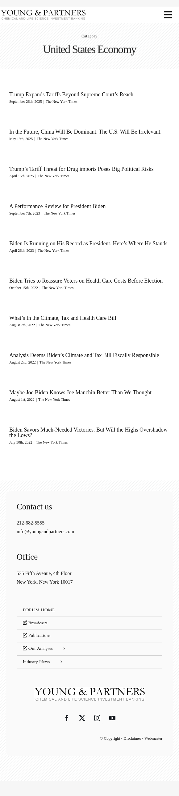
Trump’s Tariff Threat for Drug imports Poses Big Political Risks (81, 169)
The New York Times (61, 101)
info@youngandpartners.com (45, 531)
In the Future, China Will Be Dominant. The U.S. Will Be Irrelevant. (85, 132)
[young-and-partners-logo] (43, 11)
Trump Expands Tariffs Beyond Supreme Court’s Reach (71, 94)
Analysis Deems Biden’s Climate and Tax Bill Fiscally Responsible (84, 355)
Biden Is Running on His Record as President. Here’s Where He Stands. (89, 243)
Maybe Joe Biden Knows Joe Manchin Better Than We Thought (80, 392)
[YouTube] (112, 718)
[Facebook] (67, 718)
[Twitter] (82, 718)
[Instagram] (97, 718)
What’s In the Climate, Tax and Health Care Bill (62, 318)
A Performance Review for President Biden (57, 206)
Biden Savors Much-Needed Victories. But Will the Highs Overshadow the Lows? (88, 432)
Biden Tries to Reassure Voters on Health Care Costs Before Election (86, 281)
